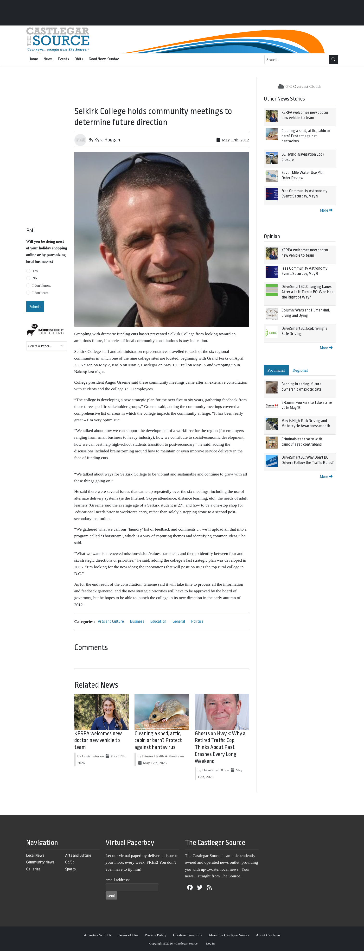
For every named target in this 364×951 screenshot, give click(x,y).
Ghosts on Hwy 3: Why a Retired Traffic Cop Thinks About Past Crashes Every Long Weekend (220, 747)
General (178, 621)
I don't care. (41, 293)
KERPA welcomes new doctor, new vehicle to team (98, 740)
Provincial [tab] (276, 370)
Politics (197, 621)
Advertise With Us (97, 935)
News (48, 59)
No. (35, 278)
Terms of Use (128, 935)
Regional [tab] (300, 370)
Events (63, 59)
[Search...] (296, 59)
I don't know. (41, 285)
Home (33, 59)
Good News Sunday (104, 59)
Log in (210, 943)
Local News (35, 855)
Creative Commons (187, 935)
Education (158, 621)
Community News (40, 862)
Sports (70, 869)
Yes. (35, 271)
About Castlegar (268, 935)
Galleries (33, 869)
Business (137, 621)
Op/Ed (69, 862)
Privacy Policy (155, 935)
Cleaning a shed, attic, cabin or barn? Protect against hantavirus (158, 740)
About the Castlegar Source (229, 935)
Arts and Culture (111, 621)
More (326, 210)
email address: (118, 879)
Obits (79, 59)
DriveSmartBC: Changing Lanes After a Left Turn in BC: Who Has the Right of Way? (307, 291)
